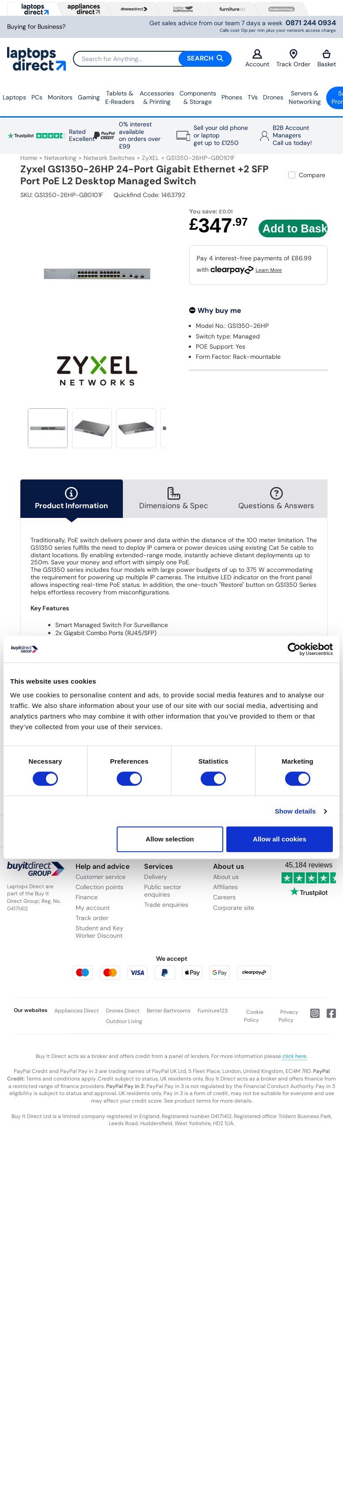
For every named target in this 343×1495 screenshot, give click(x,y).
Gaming (89, 97)
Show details (295, 811)
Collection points (99, 887)
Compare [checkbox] (312, 175)
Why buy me (219, 310)
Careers (224, 897)
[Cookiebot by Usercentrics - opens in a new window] (294, 649)
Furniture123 (213, 1010)
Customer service (101, 877)
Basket (326, 58)
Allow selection (170, 839)
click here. (294, 1056)
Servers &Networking (305, 97)
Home (28, 158)
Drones (273, 97)
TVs (253, 97)
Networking (60, 158)
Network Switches (109, 158)
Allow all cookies (279, 839)
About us (226, 877)
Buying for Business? (36, 26)
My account (93, 908)
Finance (87, 897)
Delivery (155, 877)
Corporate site (233, 908)
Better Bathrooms (169, 1010)
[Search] (152, 59)
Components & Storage (197, 97)
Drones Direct (123, 1010)
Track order (92, 918)
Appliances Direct (76, 1010)
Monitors (60, 97)
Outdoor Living (124, 1021)
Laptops (14, 97)
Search (205, 58)
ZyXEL (150, 158)
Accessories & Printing (157, 97)
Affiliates (225, 887)
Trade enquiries (166, 905)
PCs (36, 97)
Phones (231, 97)
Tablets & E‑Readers (119, 97)
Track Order (293, 58)
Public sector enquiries (162, 890)
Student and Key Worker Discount (99, 932)
